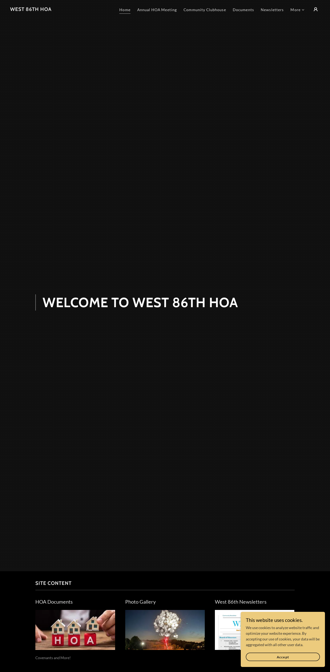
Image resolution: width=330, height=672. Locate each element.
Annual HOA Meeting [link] (157, 9)
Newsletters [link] (272, 9)
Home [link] (124, 9)
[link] (31, 9)
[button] (297, 10)
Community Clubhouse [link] (205, 9)
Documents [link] (243, 9)
